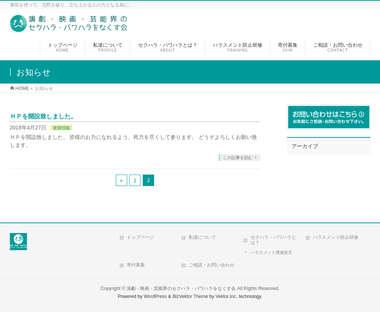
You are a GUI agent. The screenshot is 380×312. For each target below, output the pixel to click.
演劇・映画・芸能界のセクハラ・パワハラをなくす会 (181, 288)
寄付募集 (136, 265)
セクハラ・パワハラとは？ (273, 240)
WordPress (155, 296)
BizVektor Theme (190, 296)
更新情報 (61, 128)
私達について (202, 237)
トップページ (140, 237)
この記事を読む (237, 157)
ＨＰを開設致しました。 (43, 116)
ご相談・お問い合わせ (211, 265)
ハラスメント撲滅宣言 (271, 252)
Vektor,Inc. (227, 296)
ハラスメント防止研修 (335, 237)
